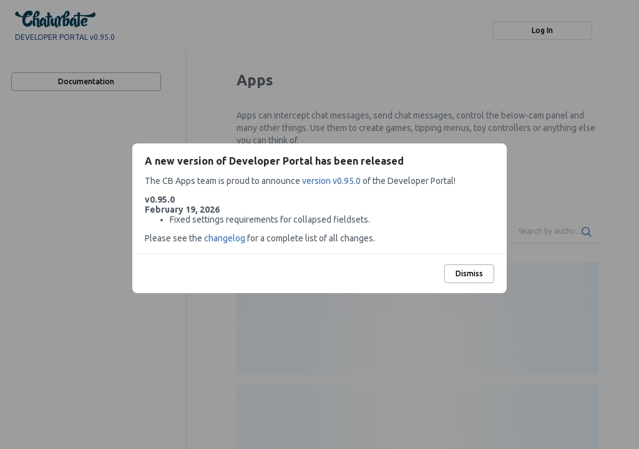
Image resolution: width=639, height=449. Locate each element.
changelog (224, 238)
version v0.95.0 (331, 181)
